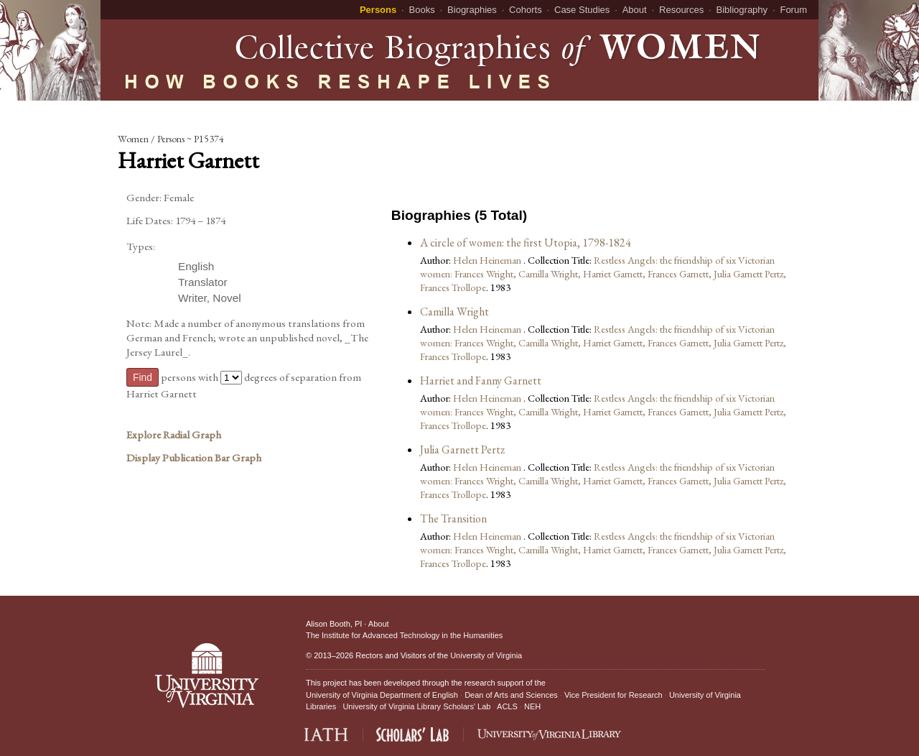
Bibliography (742, 9)
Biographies (472, 9)
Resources (681, 9)
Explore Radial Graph (173, 435)
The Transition (453, 518)
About (634, 9)
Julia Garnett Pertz (462, 449)
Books (422, 9)
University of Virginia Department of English (382, 695)
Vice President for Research (613, 695)
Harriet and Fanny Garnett (480, 380)
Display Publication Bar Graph (193, 458)
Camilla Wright (454, 311)
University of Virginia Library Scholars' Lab (416, 706)
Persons (378, 9)
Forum (793, 9)
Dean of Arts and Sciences (511, 695)
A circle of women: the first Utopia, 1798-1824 (525, 242)
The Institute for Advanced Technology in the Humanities (404, 635)
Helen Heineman (488, 260)
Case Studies (582, 9)
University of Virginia (486, 655)
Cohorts (525, 9)
